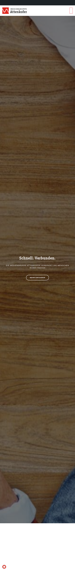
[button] (4, 567)
